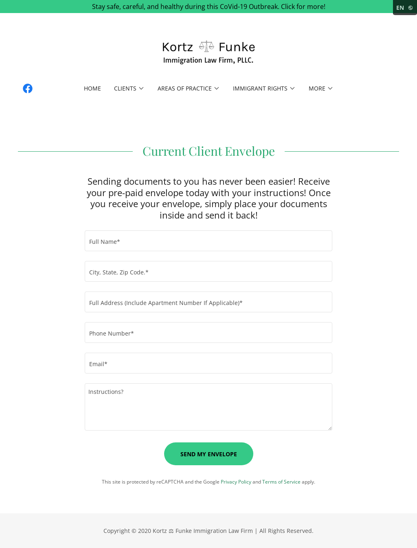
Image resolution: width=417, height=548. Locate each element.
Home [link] (92, 88)
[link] (208, 52)
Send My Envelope (208, 454)
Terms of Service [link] (281, 481)
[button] (129, 88)
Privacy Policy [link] (236, 481)
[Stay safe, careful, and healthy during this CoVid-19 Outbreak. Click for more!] (208, 6)
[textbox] (208, 240)
